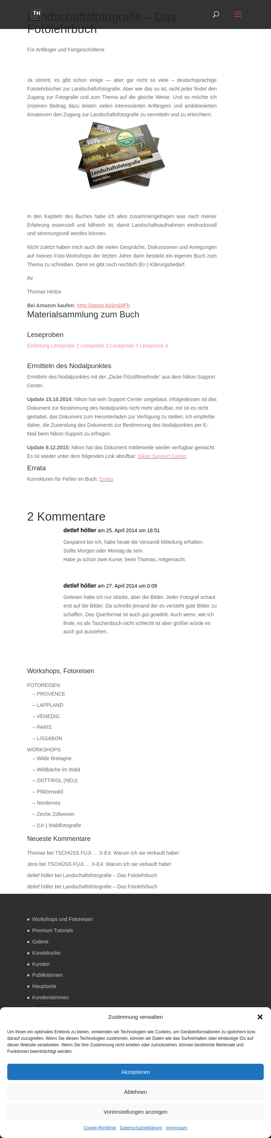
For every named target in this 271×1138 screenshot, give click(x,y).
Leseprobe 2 (95, 346)
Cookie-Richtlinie (99, 1127)
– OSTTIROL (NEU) (55, 780)
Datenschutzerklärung (141, 1127)
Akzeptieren (135, 1072)
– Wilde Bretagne (52, 758)
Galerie (40, 942)
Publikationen (47, 975)
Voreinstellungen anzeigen (136, 1112)
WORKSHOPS (44, 750)
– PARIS (42, 727)
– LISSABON (47, 738)
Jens (32, 864)
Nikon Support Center (162, 456)
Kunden (41, 964)
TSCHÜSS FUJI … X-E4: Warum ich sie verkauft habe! (117, 853)
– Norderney (47, 803)
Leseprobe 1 (65, 346)
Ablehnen (135, 1092)
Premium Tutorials (52, 930)
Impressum (176, 1127)
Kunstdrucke (46, 953)
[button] (260, 1017)
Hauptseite (44, 986)
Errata (106, 479)
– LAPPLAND (48, 705)
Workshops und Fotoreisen (62, 919)
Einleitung (38, 346)
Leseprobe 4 (154, 346)
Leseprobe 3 (124, 346)
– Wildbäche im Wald (56, 769)
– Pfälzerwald (48, 792)
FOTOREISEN (43, 685)
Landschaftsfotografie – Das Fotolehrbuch (110, 875)
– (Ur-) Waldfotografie (57, 825)
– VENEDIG (46, 716)
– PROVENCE (49, 694)
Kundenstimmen (50, 997)
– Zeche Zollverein (53, 814)
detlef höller (80, 530)
